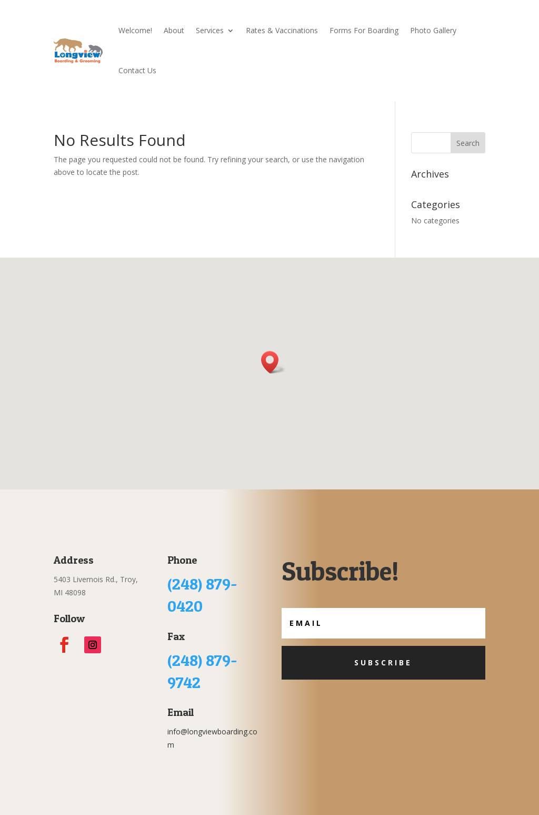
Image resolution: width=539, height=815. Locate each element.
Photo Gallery (433, 30)
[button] (273, 362)
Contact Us (137, 70)
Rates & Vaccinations (282, 30)
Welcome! (135, 30)
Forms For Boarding (364, 30)
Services (210, 30)
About (174, 30)
